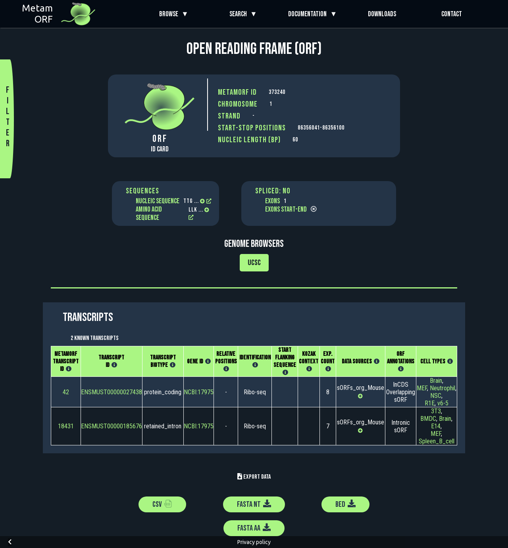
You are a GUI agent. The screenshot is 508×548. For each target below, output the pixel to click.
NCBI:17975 (199, 392)
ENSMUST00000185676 (111, 426)
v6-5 (442, 403)
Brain (436, 380)
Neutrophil (442, 388)
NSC (435, 395)
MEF (422, 388)
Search (239, 14)
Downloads (382, 14)
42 (66, 392)
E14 (436, 426)
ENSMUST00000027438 (111, 392)
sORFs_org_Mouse (360, 387)
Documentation (309, 14)
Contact (451, 14)
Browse (170, 14)
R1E (430, 403)
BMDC (428, 418)
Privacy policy (254, 542)
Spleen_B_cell (436, 441)
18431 (66, 426)
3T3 (436, 411)
